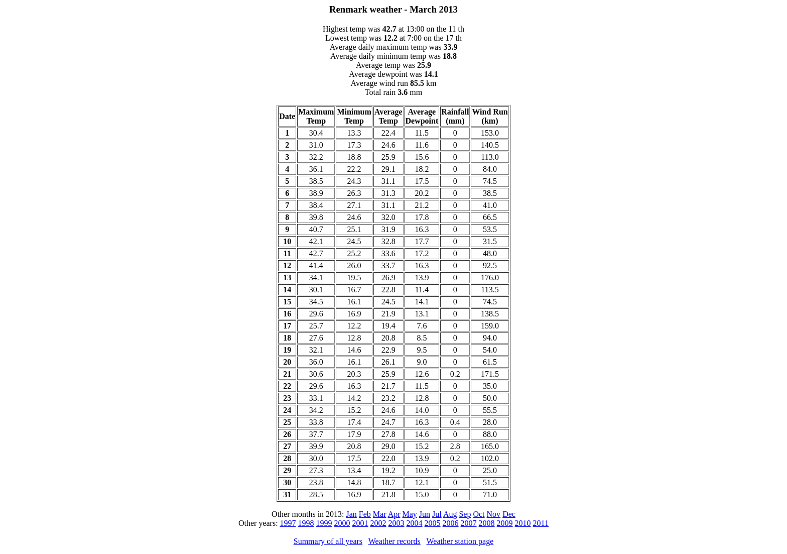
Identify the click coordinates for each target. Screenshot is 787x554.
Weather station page (459, 541)
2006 (451, 523)
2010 (523, 523)
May (410, 514)
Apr (394, 514)
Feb (365, 514)
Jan (351, 514)
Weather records (394, 541)
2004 (415, 523)
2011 (541, 523)
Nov (494, 514)
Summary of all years (328, 541)
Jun (424, 514)
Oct (478, 514)
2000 (342, 523)
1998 (306, 523)
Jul (437, 514)
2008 (487, 523)
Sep (465, 514)
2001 (360, 523)
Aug (450, 514)
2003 (396, 523)
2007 (469, 523)
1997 (288, 523)
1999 (324, 523)
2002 (378, 523)
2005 (433, 523)
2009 (505, 523)
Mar (379, 514)
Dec (508, 514)
